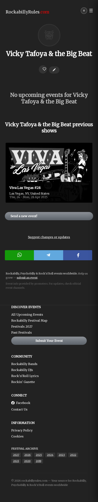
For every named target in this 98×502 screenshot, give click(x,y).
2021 (16, 461)
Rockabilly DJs (22, 370)
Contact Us (19, 409)
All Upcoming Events (27, 314)
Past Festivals (21, 332)
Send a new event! (23, 216)
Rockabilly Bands (24, 364)
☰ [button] (91, 10)
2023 (62, 455)
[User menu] (84, 11)
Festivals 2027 (21, 326)
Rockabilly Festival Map (29, 320)
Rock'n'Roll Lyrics (25, 376)
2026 (27, 455)
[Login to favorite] (43, 69)
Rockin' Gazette (23, 382)
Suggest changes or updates (49, 237)
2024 (50, 455)
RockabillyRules (27, 12)
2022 (73, 455)
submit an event (27, 277)
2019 (38, 461)
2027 (16, 455)
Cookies (17, 436)
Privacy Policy (22, 430)
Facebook (20, 403)
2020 (27, 461)
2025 (39, 455)
